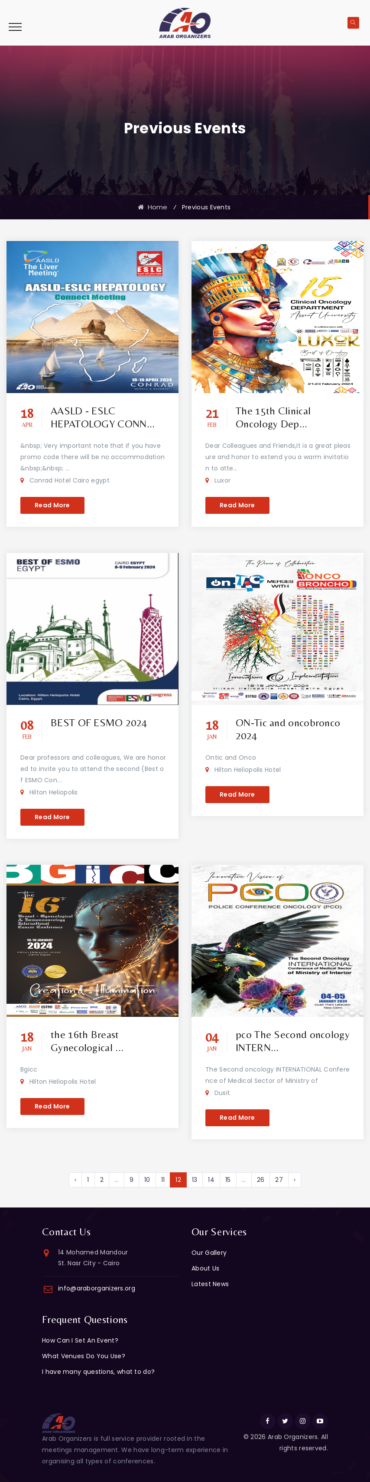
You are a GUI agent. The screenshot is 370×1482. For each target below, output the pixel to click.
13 (195, 1179)
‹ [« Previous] (75, 1179)
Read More (52, 505)
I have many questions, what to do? (98, 1371)
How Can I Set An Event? (80, 1340)
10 (147, 1179)
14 (211, 1179)
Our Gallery (209, 1252)
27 (279, 1179)
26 (261, 1179)
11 (163, 1179)
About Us (205, 1268)
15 (228, 1179)
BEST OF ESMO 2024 (99, 722)
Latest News (210, 1284)
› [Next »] (294, 1179)
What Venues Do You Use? (83, 1356)
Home (153, 207)
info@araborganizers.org (96, 1288)
